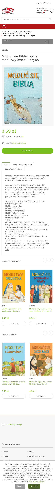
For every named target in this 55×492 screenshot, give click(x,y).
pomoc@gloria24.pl (14, 424)
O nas (5, 451)
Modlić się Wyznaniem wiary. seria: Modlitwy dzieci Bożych (40, 310)
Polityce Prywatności (36, 482)
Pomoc (31, 451)
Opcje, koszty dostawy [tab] (13, 169)
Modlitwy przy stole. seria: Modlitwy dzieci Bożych (12, 310)
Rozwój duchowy (25, 31)
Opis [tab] (6, 164)
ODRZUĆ (20, 486)
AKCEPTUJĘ (34, 486)
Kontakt (6, 456)
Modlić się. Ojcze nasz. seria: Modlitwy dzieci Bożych (40, 383)
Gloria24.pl (5, 31)
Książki (15, 31)
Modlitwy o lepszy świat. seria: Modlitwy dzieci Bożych (13, 383)
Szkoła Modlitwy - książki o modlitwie (16, 33)
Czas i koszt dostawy (37, 456)
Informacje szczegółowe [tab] (22, 164)
